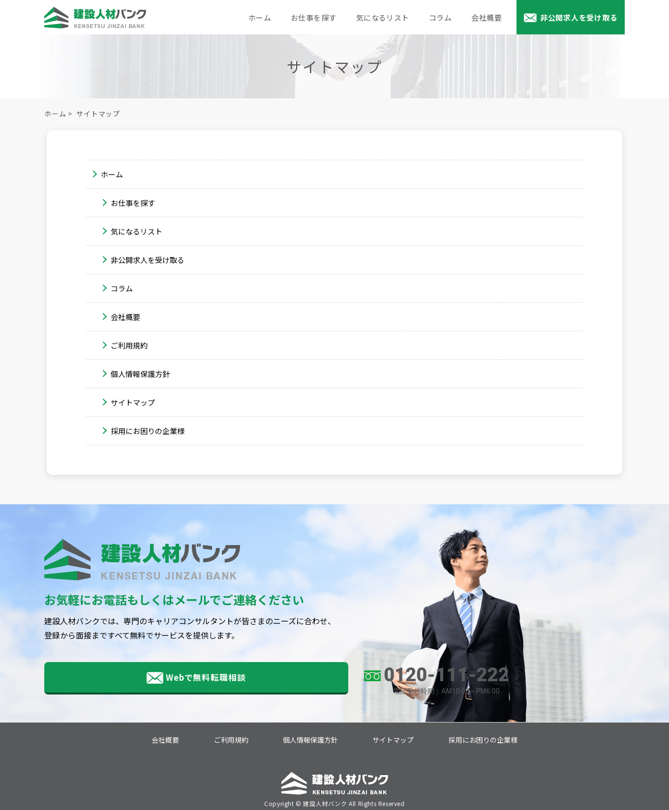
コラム (440, 17)
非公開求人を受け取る (579, 17)
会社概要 (486, 17)
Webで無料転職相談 (133, 678)
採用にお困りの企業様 (147, 431)
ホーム (259, 17)
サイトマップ (133, 402)
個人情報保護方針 (140, 374)
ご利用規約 (129, 345)
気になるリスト (382, 17)
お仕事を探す (313, 17)
